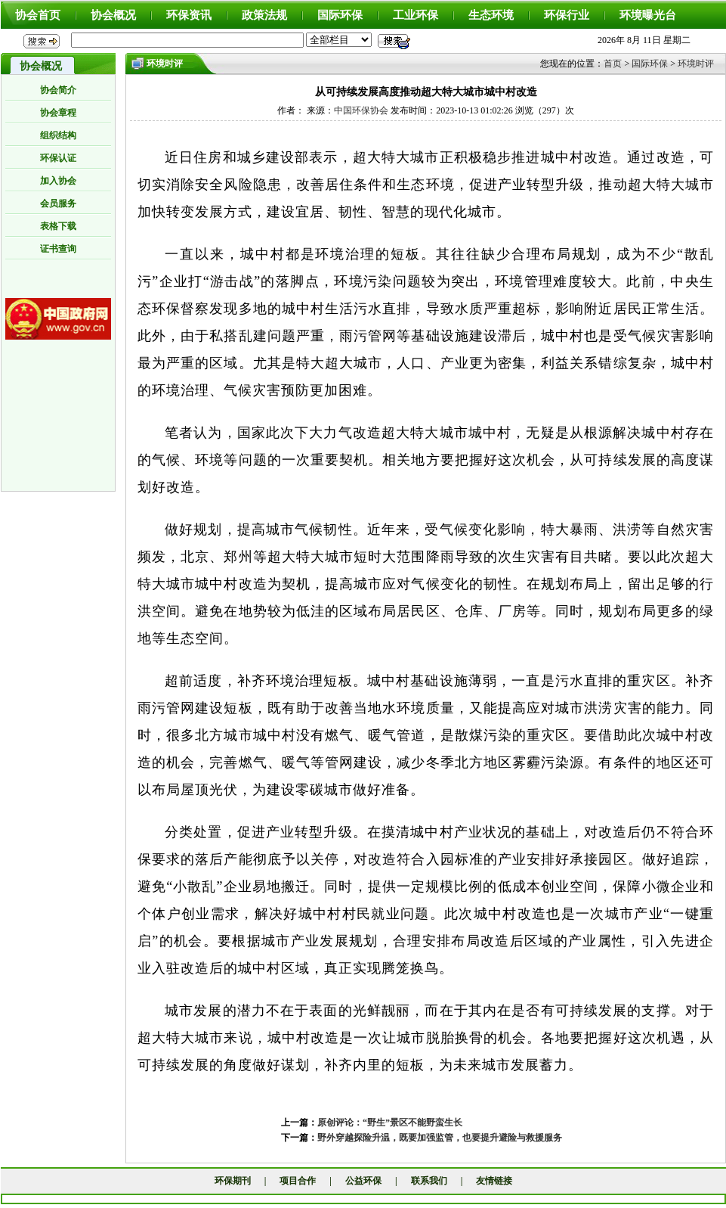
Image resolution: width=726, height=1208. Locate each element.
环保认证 (58, 158)
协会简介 (58, 90)
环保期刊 (233, 1180)
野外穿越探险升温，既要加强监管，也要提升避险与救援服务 (439, 1137)
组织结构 (58, 135)
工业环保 (415, 15)
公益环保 (363, 1180)
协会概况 (113, 15)
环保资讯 (189, 15)
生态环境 (491, 15)
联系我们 (429, 1180)
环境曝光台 (647, 15)
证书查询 (58, 249)
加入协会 (58, 180)
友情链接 (494, 1180)
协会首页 (37, 15)
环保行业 (566, 15)
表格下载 (58, 226)
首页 (613, 63)
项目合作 (298, 1180)
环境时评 (696, 63)
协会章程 (58, 112)
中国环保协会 (361, 110)
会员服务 (58, 203)
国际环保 (340, 15)
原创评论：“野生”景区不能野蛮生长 (389, 1122)
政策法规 (264, 15)
